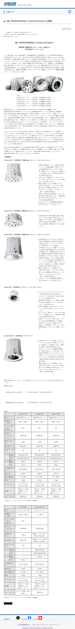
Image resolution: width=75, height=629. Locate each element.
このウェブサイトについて (39, 625)
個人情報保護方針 (23, 625)
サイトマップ (54, 625)
